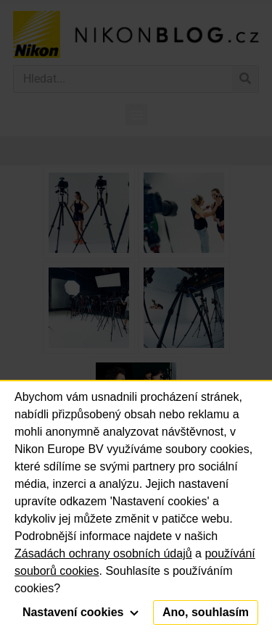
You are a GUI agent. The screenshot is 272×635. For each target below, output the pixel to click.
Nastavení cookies (80, 612)
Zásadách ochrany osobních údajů (103, 553)
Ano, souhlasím (205, 612)
